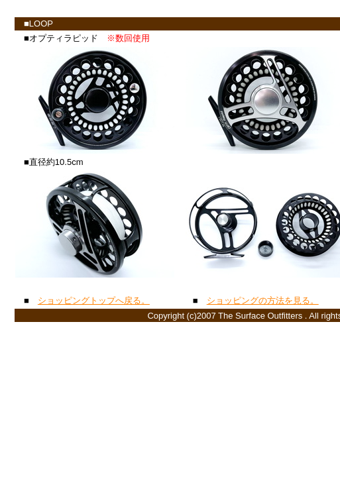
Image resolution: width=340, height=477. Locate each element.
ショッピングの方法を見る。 (263, 300)
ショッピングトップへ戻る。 (94, 300)
